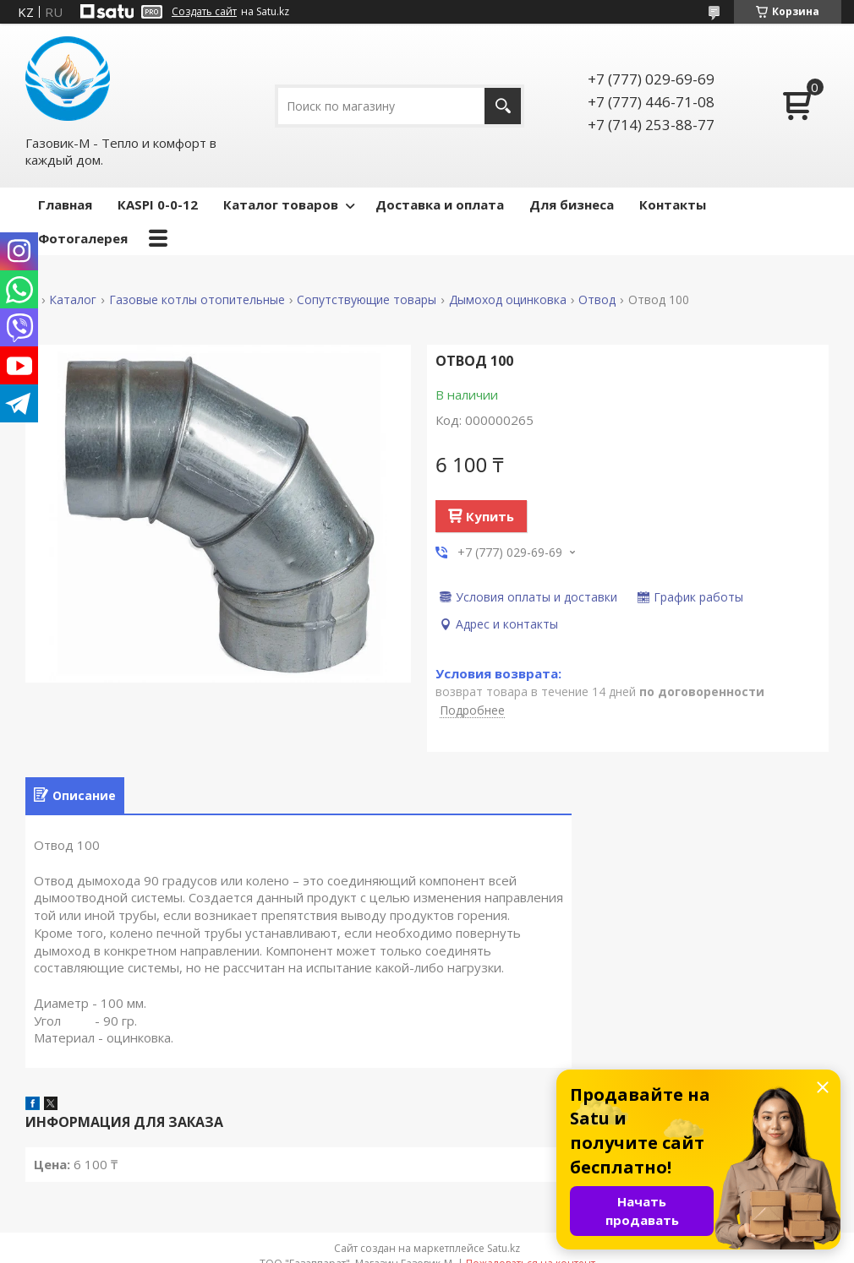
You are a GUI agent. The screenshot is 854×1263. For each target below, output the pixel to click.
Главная (65, 204)
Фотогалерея (83, 238)
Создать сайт (204, 12)
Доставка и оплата (439, 204)
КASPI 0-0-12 (158, 204)
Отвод (597, 300)
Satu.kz (503, 1248)
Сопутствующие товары (366, 300)
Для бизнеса (571, 204)
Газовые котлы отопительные (197, 300)
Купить (490, 516)
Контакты (672, 204)
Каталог (72, 300)
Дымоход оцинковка (508, 300)
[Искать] (502, 106)
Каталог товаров (280, 204)
